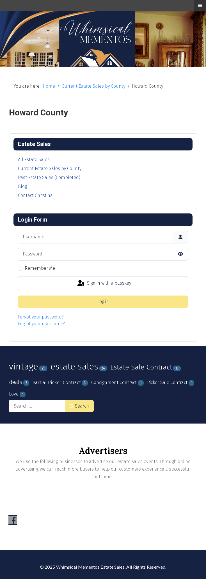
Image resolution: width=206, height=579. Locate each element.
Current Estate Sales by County (49, 168)
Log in (103, 301)
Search (79, 406)
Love (14, 394)
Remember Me (40, 268)
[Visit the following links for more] (12, 520)
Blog (22, 186)
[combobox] (37, 406)
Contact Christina (35, 195)
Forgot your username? (41, 323)
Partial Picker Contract (57, 382)
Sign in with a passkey (103, 283)
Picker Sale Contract (167, 382)
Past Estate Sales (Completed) (49, 177)
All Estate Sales (34, 159)
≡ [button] (200, 5)
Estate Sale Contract (141, 367)
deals (15, 382)
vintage (23, 366)
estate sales (74, 366)
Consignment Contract (114, 382)
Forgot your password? (41, 317)
